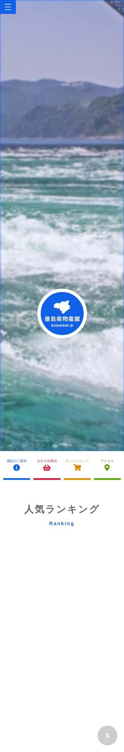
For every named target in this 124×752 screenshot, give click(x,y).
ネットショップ (77, 465)
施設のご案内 (16, 465)
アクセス (107, 465)
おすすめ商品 (46, 465)
